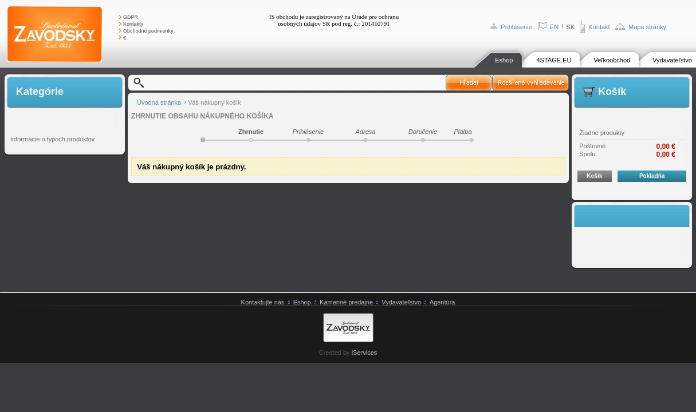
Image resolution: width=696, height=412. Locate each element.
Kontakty (133, 24)
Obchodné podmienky (148, 31)
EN (554, 26)
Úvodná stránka (159, 102)
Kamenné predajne (346, 302)
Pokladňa (651, 176)
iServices (365, 352)
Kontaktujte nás (263, 302)
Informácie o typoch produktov (52, 139)
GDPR (130, 17)
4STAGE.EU (553, 60)
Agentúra (442, 302)
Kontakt (599, 26)
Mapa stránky (647, 26)
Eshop (504, 60)
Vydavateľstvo (672, 60)
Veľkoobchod (611, 60)
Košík (594, 176)
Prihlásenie (516, 26)
